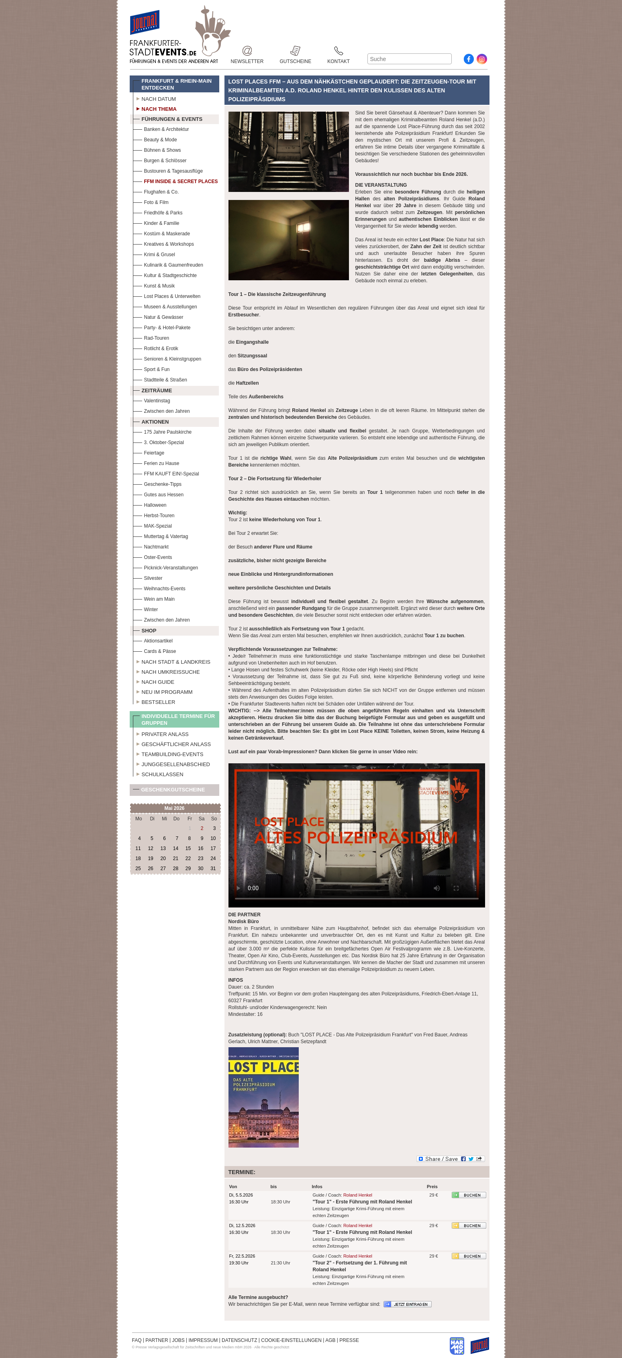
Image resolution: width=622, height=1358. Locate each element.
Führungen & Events (168, 118)
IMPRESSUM (203, 1340)
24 (213, 858)
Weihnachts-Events (159, 587)
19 (150, 858)
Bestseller (154, 701)
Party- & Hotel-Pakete (162, 326)
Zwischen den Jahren (161, 410)
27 (163, 868)
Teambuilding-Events (168, 753)
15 (188, 848)
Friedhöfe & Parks (158, 212)
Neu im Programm (163, 691)
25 (138, 868)
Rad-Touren (151, 337)
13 (163, 848)
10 (213, 838)
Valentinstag (151, 400)
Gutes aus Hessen (158, 494)
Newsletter (247, 51)
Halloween (150, 504)
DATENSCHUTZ (239, 1340)
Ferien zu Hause (156, 462)
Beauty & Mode (155, 139)
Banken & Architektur (161, 128)
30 (200, 868)
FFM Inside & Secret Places (175, 180)
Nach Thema (155, 108)
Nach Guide (154, 681)
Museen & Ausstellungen (165, 306)
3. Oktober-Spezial (158, 441)
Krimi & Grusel (154, 253)
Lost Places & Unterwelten (167, 295)
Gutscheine (296, 51)
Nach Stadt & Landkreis (171, 661)
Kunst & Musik (154, 285)
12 (150, 848)
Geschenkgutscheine (169, 791)
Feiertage (149, 452)
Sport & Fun (151, 368)
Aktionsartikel (153, 640)
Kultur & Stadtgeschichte (165, 274)
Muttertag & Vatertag (160, 535)
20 (163, 858)
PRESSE (349, 1340)
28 (175, 868)
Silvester (148, 577)
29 (188, 868)
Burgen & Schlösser (160, 159)
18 (138, 858)
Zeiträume (152, 389)
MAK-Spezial (152, 525)
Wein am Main (154, 598)
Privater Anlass (161, 733)
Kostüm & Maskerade (161, 233)
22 (188, 858)
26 (150, 868)
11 (138, 848)
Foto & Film (151, 201)
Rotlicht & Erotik (155, 347)
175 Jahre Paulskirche (162, 431)
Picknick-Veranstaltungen (165, 567)
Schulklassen (158, 773)
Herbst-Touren (154, 514)
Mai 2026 (174, 808)
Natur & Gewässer (158, 316)
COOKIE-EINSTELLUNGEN (291, 1340)
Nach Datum (154, 98)
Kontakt (338, 51)
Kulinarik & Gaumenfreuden (168, 264)
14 (175, 848)
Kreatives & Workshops (163, 243)
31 (213, 868)
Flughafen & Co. (156, 191)
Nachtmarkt (151, 546)
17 (213, 848)
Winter (145, 608)
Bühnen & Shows (157, 149)
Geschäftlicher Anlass (172, 743)
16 (200, 848)
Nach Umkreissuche (166, 671)
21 (175, 858)
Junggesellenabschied (171, 763)
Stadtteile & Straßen (160, 379)
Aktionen (151, 421)
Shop (145, 630)
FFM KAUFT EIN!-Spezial (166, 473)
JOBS (178, 1340)
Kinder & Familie (156, 222)
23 (200, 858)
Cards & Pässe (154, 650)
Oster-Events (152, 556)
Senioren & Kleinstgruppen (167, 358)
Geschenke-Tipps (157, 483)
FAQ (137, 1340)
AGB (330, 1340)
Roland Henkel (357, 1195)
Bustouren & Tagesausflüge (168, 170)
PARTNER (156, 1340)
